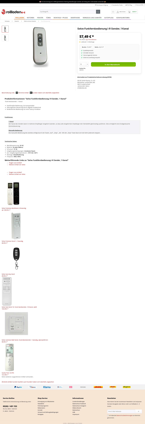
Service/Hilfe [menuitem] (139, 5)
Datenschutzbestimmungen (124, 415)
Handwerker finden (117, 5)
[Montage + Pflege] (60, 18)
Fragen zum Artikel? (14, 163)
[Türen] (48, 18)
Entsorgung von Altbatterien (46, 401)
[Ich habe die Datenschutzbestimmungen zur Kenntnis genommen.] (108, 415)
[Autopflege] (109, 18)
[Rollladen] (19, 18)
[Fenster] (40, 18)
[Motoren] (31, 18)
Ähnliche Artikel (25, 93)
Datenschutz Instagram (79, 406)
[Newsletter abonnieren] (138, 411)
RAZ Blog (129, 5)
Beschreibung (6, 93)
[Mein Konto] (121, 12)
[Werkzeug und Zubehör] (92, 18)
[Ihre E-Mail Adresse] (121, 411)
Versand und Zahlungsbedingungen (48, 412)
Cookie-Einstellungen (78, 401)
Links (14, 93)
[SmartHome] (75, 18)
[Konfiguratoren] (123, 18)
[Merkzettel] (113, 12)
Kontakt (40, 410)
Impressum (75, 414)
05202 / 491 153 (10, 406)
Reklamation (41, 408)
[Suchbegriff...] (69, 12)
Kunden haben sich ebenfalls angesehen (45, 93)
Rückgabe (40, 414)
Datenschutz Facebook (79, 404)
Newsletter (41, 404)
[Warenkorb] (132, 12)
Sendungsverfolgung (101, 5)
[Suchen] (98, 12)
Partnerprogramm (43, 406)
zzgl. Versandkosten (90, 39)
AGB (73, 412)
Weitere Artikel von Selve (16, 165)
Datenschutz (76, 410)
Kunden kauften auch (20, 382)
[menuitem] (69, 13)
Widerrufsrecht (76, 408)
